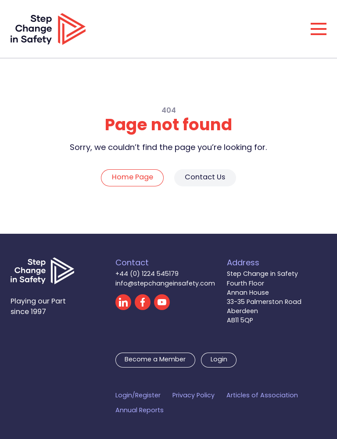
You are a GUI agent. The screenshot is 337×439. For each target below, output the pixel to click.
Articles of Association (262, 395)
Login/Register (138, 395)
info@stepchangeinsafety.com (165, 284)
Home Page (132, 177)
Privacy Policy (193, 395)
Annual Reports (139, 410)
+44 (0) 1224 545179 (147, 274)
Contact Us (205, 177)
